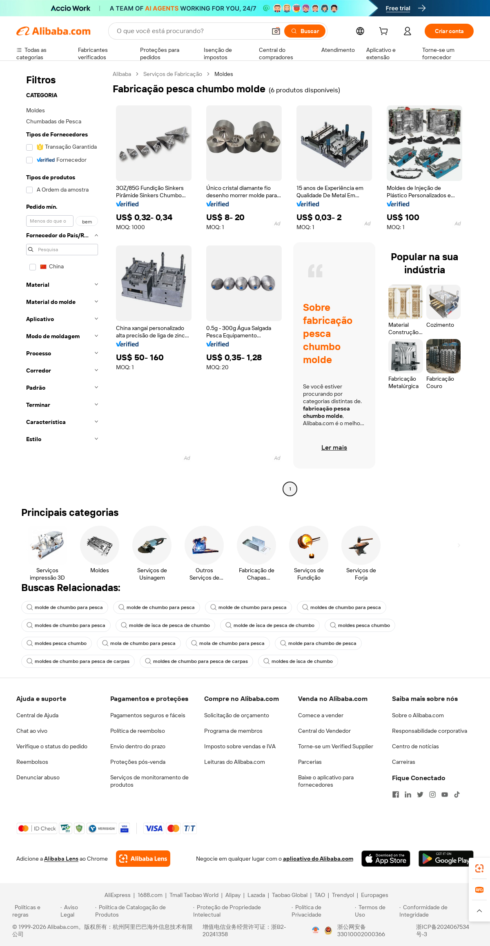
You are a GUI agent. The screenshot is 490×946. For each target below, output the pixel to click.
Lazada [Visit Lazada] (256, 895)
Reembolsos (32, 762)
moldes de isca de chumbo (298, 661)
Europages (374, 895)
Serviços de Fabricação (172, 74)
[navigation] (62, 282)
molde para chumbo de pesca (318, 643)
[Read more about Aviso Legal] (76, 911)
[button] (276, 31)
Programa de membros (233, 730)
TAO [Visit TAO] (319, 895)
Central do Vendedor (324, 730)
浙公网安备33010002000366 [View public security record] (361, 930)
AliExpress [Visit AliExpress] (118, 895)
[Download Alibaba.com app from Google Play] (446, 858)
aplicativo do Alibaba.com (318, 858)
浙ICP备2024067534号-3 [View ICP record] (442, 930)
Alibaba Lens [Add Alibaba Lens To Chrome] (61, 858)
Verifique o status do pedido (51, 746)
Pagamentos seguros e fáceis (147, 715)
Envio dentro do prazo (137, 746)
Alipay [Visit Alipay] (233, 895)
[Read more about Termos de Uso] (376, 911)
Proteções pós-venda (137, 762)
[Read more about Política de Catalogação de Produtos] (142, 911)
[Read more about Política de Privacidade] (322, 911)
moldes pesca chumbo (360, 625)
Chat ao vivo (31, 730)
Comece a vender (320, 715)
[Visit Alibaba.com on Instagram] (432, 794)
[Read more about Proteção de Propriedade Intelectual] (241, 911)
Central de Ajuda (37, 715)
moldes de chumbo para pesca (341, 607)
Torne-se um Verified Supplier (335, 746)
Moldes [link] (223, 74)
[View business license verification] (315, 930)
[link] (479, 868)
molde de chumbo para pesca (65, 607)
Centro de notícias (415, 746)
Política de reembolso (137, 730)
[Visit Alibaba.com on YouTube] (444, 794)
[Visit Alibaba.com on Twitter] (420, 794)
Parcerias (310, 762)
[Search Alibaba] (191, 31)
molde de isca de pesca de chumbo (165, 625)
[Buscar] (304, 31)
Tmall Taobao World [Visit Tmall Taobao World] (193, 895)
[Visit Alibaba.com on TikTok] (457, 794)
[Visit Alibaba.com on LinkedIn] (408, 794)
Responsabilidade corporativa (429, 730)
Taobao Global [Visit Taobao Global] (289, 895)
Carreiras (403, 762)
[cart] (385, 32)
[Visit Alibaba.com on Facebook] (395, 794)
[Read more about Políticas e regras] (35, 911)
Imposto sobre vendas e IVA (240, 746)
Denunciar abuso (38, 777)
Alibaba (122, 74)
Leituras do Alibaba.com (234, 762)
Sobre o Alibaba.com (418, 715)
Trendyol (343, 895)
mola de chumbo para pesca (139, 643)
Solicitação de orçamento (236, 715)
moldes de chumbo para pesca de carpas (78, 661)
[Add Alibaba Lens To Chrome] (143, 858)
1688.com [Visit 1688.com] (150, 895)
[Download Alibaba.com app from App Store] (385, 858)
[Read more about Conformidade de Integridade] (438, 911)
